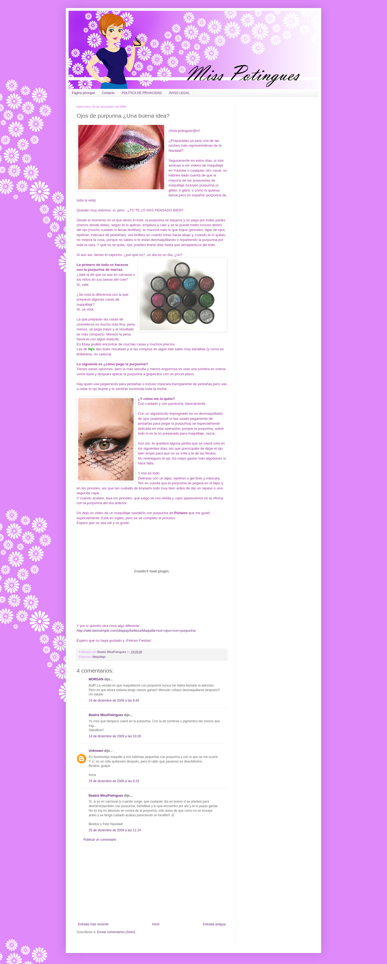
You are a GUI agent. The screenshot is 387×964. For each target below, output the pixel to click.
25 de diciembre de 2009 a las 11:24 (115, 830)
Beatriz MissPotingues (112, 652)
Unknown (96, 751)
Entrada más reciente (93, 924)
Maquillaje (99, 656)
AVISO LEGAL (179, 93)
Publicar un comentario (99, 840)
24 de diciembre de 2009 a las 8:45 (114, 700)
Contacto (108, 93)
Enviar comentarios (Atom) (116, 932)
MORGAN (96, 679)
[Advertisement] (152, 882)
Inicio (156, 924)
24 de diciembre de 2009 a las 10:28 (115, 736)
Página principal (83, 93)
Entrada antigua (214, 924)
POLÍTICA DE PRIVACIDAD (141, 93)
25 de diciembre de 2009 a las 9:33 (114, 781)
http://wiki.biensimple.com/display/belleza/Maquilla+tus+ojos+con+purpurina (136, 631)
